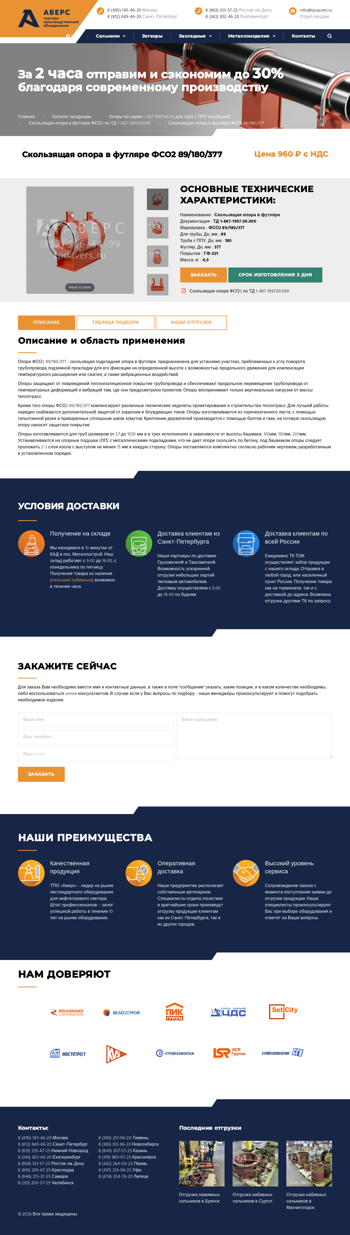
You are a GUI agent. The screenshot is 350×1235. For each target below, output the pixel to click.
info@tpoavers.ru (316, 10)
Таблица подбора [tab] (115, 322)
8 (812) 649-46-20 (124, 16)
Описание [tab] (46, 322)
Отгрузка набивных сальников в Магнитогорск (306, 1201)
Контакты (303, 36)
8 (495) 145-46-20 (124, 10)
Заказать (203, 274)
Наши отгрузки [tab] (191, 322)
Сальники (108, 36)
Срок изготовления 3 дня (275, 274)
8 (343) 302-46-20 (222, 16)
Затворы (152, 36)
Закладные (192, 36)
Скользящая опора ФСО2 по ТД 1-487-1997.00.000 (239, 291)
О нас (73, 36)
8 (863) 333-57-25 (221, 10)
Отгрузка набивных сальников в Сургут (253, 1198)
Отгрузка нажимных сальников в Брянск (199, 1198)
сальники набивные (72, 580)
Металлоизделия (248, 36)
